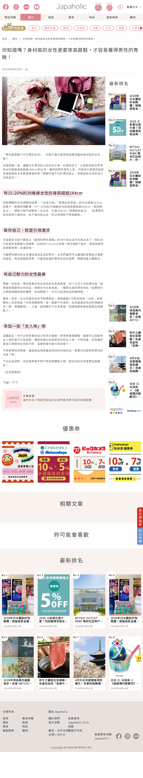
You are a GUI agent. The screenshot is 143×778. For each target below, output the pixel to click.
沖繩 (95, 28)
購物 (133, 17)
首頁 (4, 38)
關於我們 (54, 718)
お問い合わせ (57, 734)
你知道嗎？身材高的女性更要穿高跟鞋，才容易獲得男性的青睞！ (59, 38)
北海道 (80, 28)
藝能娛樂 (112, 17)
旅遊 (51, 17)
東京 (34, 28)
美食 (71, 17)
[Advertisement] (125, 246)
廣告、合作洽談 (59, 730)
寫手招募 (54, 722)
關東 (66, 28)
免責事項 (74, 718)
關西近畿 (50, 28)
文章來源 (28, 396)
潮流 (31, 17)
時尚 (92, 17)
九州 (108, 28)
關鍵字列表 (75, 730)
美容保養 (10, 17)
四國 (121, 28)
